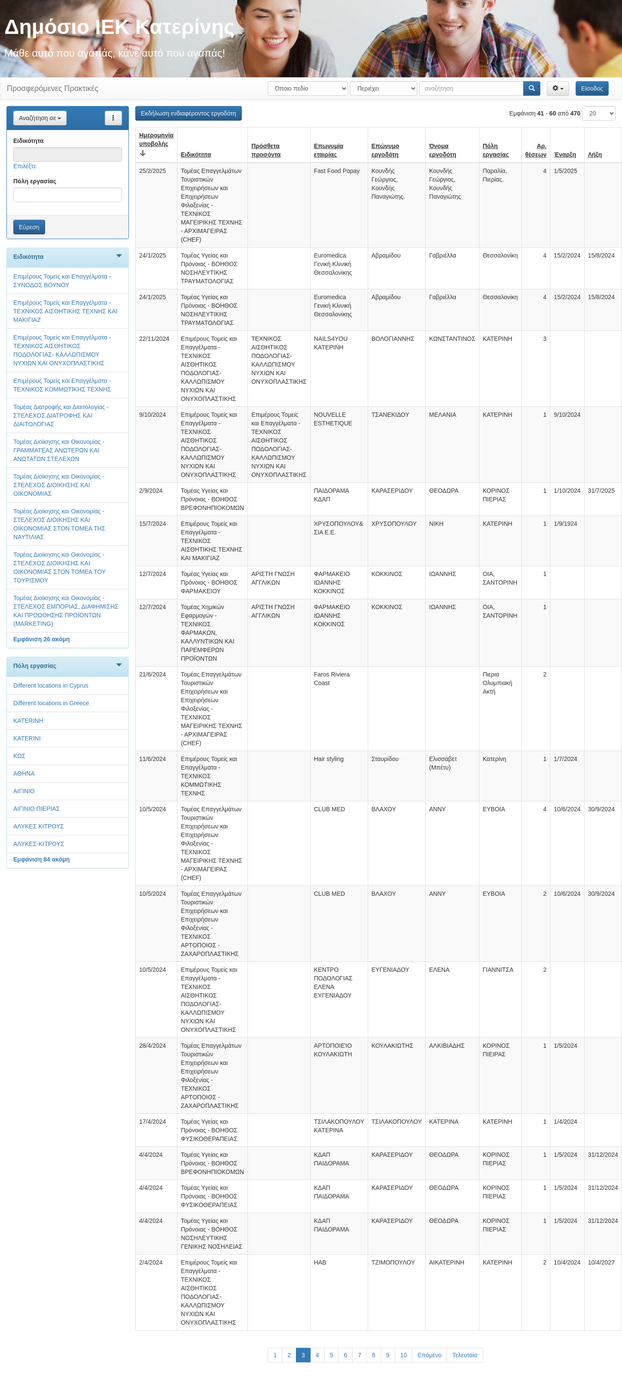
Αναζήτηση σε (40, 118)
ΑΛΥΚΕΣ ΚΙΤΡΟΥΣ (38, 826)
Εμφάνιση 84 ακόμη (41, 859)
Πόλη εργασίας (34, 181)
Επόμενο (430, 1355)
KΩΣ (19, 755)
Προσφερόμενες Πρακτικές (52, 88)
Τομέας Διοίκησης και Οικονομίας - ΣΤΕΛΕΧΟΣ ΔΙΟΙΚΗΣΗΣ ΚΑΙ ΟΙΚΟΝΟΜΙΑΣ (58, 485)
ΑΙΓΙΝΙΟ (24, 791)
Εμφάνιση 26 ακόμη (41, 639)
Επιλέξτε (24, 166)
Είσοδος (592, 88)
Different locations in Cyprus (50, 685)
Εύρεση (29, 227)
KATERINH (28, 720)
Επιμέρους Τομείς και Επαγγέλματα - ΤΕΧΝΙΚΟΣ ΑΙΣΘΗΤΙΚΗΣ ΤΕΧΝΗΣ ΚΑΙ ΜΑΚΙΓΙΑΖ (65, 311)
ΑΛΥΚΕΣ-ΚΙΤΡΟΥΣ (38, 843)
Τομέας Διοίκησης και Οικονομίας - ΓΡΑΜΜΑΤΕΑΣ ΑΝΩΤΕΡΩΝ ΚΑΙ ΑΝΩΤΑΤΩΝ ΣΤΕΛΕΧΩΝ (58, 450)
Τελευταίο (464, 1355)
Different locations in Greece (51, 703)
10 (403, 1355)
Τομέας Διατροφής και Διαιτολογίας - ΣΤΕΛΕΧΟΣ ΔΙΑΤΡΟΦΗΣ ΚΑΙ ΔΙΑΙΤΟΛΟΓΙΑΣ (61, 415)
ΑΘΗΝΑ (24, 773)
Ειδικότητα (28, 140)
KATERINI (27, 738)
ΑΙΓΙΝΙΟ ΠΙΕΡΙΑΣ (36, 808)
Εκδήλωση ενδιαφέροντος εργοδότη (188, 113)
